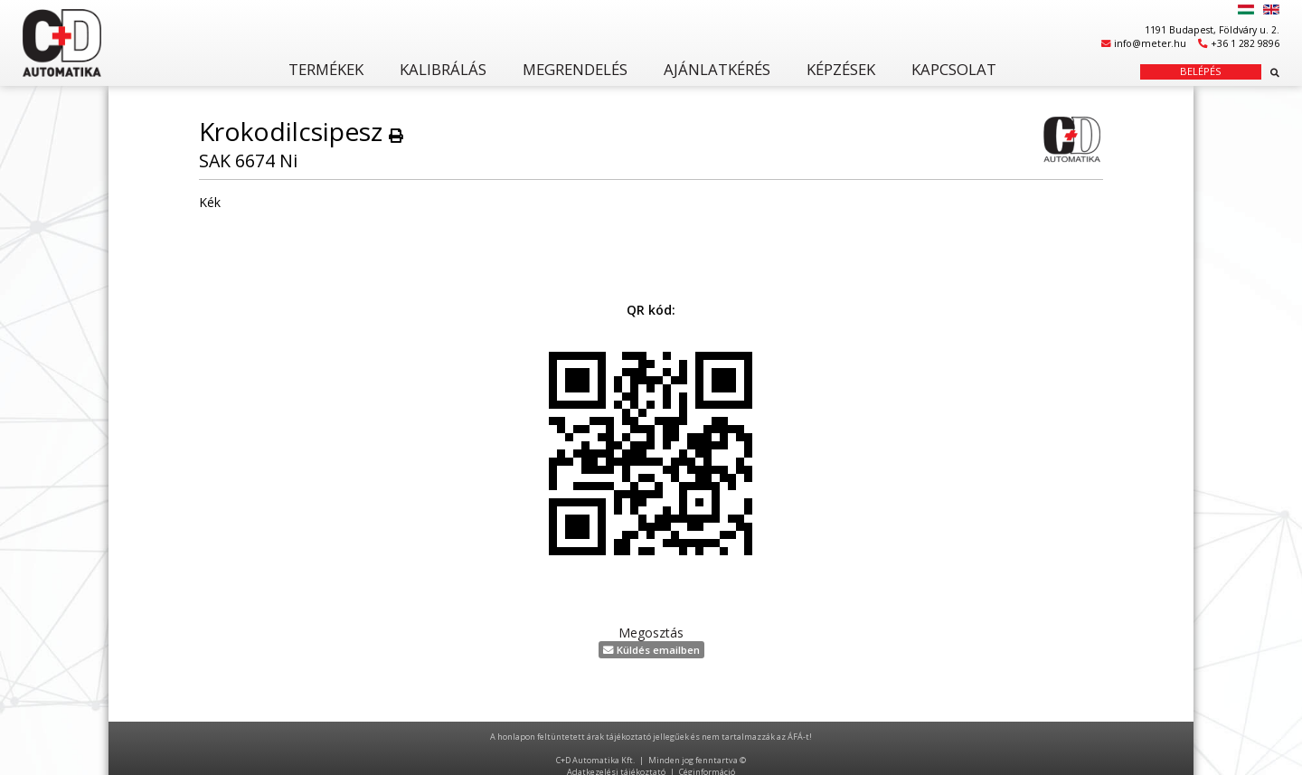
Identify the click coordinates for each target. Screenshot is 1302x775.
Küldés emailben (651, 650)
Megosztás (651, 632)
